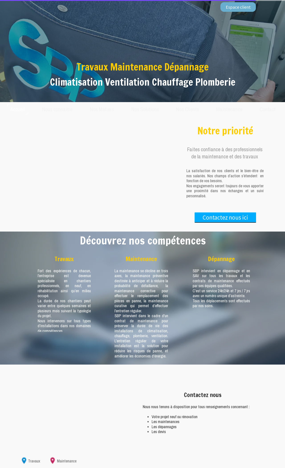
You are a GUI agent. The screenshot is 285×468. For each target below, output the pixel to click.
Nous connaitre (59, 109)
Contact (265, 109)
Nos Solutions (145, 109)
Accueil (20, 109)
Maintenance (227, 109)
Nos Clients (187, 109)
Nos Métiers (103, 109)
